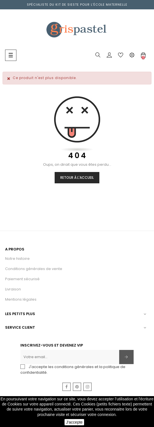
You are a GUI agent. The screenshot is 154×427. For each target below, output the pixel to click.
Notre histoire (17, 258)
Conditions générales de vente (33, 268)
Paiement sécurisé (22, 279)
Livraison (13, 289)
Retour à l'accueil (77, 177)
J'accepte (74, 422)
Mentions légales (21, 299)
